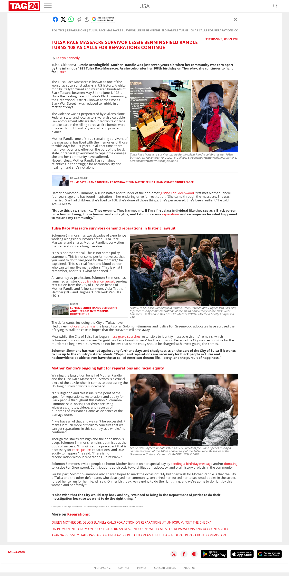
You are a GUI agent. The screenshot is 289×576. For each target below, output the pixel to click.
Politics (58, 30)
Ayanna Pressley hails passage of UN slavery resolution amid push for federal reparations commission (139, 535)
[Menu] (48, 6)
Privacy (141, 568)
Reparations (76, 30)
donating (230, 464)
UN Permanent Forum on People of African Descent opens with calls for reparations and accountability (140, 529)
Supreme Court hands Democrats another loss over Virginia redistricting (93, 310)
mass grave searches (125, 336)
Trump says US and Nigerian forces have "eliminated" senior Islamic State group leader (132, 182)
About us (189, 568)
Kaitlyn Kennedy (68, 58)
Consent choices (165, 568)
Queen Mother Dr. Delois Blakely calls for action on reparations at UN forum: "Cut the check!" (131, 522)
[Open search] (275, 5)
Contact (123, 568)
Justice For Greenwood (177, 193)
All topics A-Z (102, 568)
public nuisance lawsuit (98, 281)
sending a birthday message (191, 464)
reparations (170, 214)
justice (61, 72)
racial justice (81, 450)
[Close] (235, 19)
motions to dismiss (81, 326)
